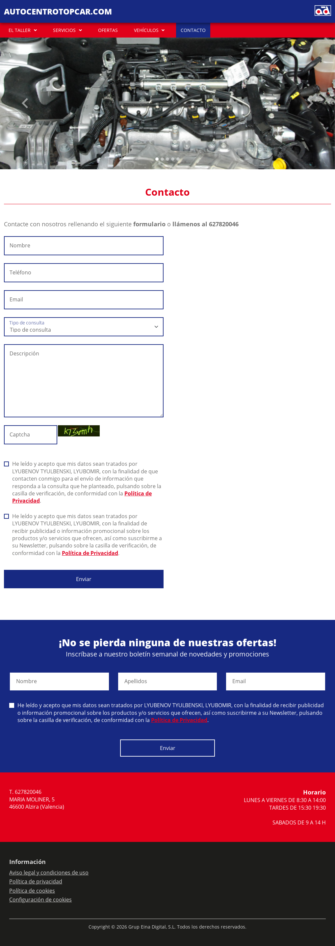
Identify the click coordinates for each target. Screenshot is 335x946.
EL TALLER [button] (20, 30)
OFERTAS (108, 30)
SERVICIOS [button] (64, 30)
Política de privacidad (35, 881)
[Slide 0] (157, 159)
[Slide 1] (162, 159)
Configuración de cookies (40, 899)
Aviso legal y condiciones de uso (49, 872)
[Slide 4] (178, 159)
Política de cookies (32, 890)
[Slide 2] (167, 159)
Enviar (83, 579)
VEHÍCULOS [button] (146, 30)
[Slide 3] (172, 159)
